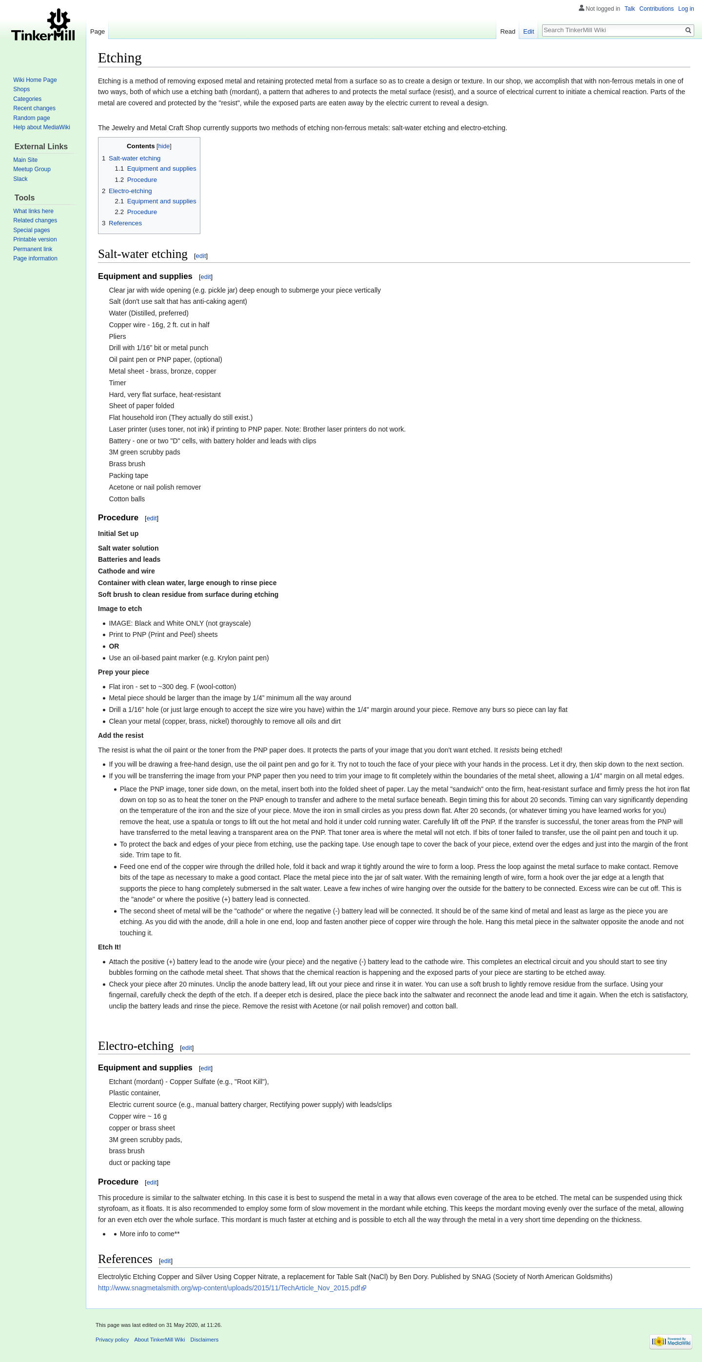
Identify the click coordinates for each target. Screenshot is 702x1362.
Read (507, 31)
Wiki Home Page (35, 80)
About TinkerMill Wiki (160, 1339)
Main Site (25, 160)
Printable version (35, 239)
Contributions (657, 8)
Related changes (35, 220)
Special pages (31, 230)
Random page (31, 118)
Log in (686, 8)
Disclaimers (205, 1339)
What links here (33, 211)
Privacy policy (112, 1339)
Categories (27, 99)
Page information (35, 258)
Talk (629, 8)
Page (97, 31)
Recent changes (34, 108)
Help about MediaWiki (41, 127)
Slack (20, 179)
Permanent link (32, 249)
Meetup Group (32, 169)
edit (201, 255)
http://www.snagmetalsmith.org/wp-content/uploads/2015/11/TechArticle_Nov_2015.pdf (229, 1288)
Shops (21, 89)
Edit (528, 31)
